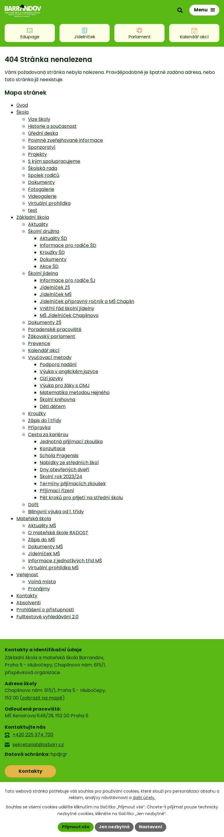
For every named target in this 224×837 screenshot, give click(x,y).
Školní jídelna (43, 273)
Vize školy (39, 119)
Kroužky (37, 413)
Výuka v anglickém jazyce (69, 371)
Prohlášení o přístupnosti (45, 609)
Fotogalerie (41, 189)
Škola (22, 112)
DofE (33, 504)
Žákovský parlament (51, 336)
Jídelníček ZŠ (55, 287)
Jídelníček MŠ (55, 294)
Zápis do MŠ (41, 539)
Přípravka (39, 427)
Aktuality (38, 224)
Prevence (39, 343)
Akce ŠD (49, 266)
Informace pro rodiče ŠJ (67, 280)
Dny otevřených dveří (64, 469)
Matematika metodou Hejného (75, 392)
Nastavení (150, 827)
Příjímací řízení (57, 490)
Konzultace (52, 448)
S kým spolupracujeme (54, 161)
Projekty (37, 154)
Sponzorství (41, 147)
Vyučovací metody (49, 357)
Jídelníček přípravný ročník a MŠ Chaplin (87, 301)
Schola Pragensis (59, 455)
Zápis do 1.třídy (44, 420)
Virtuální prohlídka (49, 203)
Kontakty (26, 595)
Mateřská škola (33, 518)
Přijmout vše (76, 827)
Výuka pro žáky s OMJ (65, 385)
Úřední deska (43, 133)
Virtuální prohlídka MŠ (53, 567)
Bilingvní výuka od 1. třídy (56, 511)
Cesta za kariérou (48, 434)
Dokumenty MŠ (45, 546)
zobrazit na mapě (42, 698)
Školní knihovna (57, 399)
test (32, 210)
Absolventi (28, 602)
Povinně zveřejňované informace (65, 140)
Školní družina (43, 231)
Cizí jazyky (51, 378)
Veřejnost (27, 574)
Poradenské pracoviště (54, 329)
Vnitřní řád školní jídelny (67, 308)
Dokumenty (41, 182)
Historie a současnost (52, 126)
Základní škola (32, 217)
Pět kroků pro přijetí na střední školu (81, 497)
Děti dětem (53, 406)
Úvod (22, 105)
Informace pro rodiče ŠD (68, 245)
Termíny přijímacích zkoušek (73, 483)
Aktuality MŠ (42, 525)
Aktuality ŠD (53, 238)
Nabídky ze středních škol (69, 462)
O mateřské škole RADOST (58, 532)
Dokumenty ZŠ (44, 322)
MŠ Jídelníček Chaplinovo (69, 315)
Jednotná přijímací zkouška (71, 441)
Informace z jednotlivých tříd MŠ (65, 560)
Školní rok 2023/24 (61, 476)
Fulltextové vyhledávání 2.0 (47, 616)
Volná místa (42, 581)
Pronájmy (39, 588)
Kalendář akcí (44, 350)
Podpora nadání (58, 364)
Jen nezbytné (114, 827)
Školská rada (42, 168)
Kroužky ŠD (52, 252)
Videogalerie (42, 196)
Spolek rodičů (43, 175)
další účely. (144, 798)
